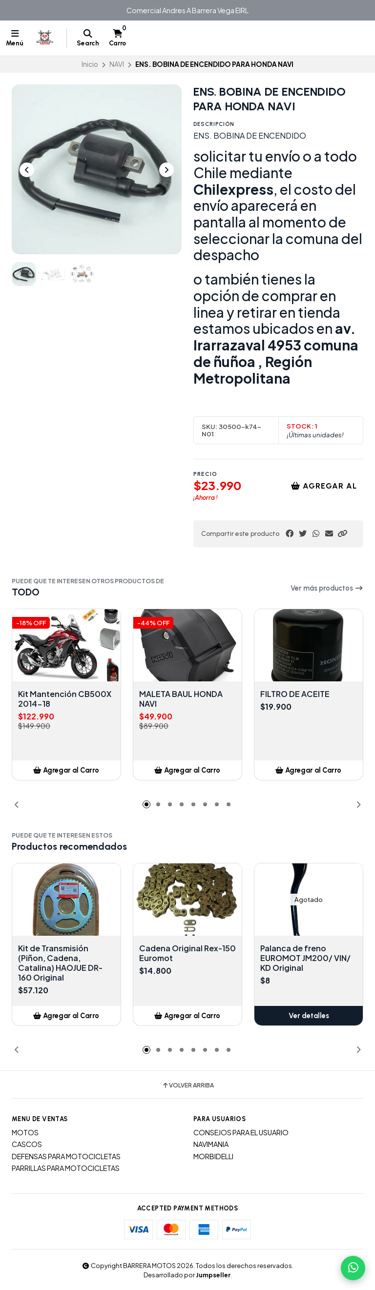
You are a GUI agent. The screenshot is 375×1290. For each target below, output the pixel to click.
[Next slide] (166, 170)
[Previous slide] (27, 170)
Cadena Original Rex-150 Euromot (187, 953)
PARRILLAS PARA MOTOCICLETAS (66, 1168)
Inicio (90, 64)
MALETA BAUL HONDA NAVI (181, 699)
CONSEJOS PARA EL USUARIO (241, 1132)
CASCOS (27, 1144)
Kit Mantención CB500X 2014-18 (64, 699)
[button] (342, 533)
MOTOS (25, 1132)
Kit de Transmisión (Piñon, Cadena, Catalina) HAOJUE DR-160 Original (60, 963)
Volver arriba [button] (188, 1085)
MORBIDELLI (213, 1156)
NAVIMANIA (211, 1144)
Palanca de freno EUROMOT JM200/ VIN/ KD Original (305, 958)
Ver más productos (327, 588)
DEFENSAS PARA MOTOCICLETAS (66, 1156)
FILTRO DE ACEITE (295, 694)
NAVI (116, 64)
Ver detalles (309, 1015)
